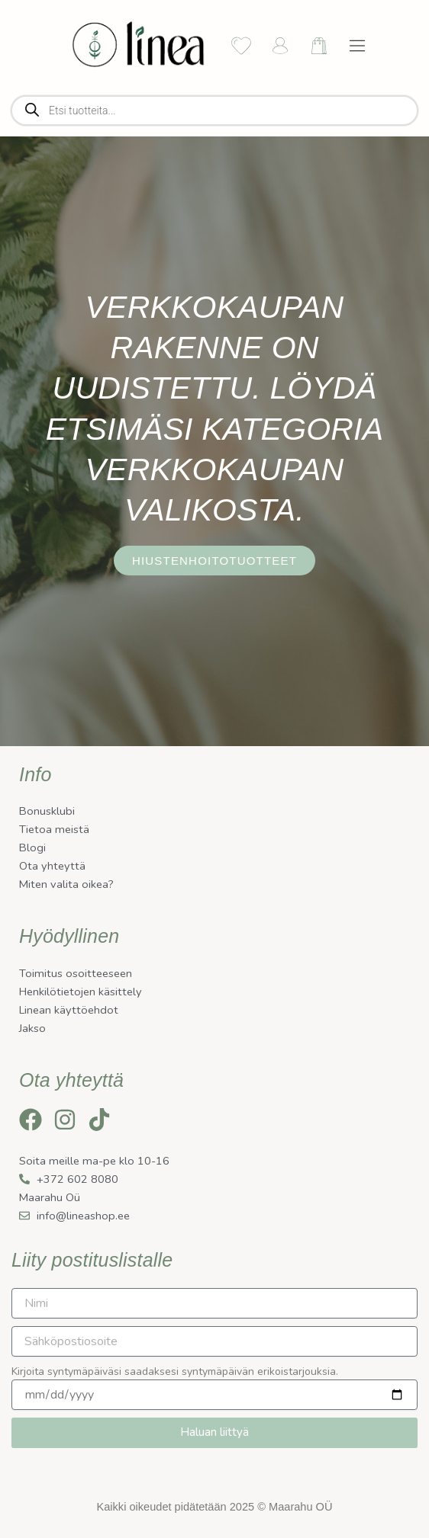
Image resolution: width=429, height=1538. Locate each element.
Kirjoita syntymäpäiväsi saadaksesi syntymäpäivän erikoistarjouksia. (174, 1371)
